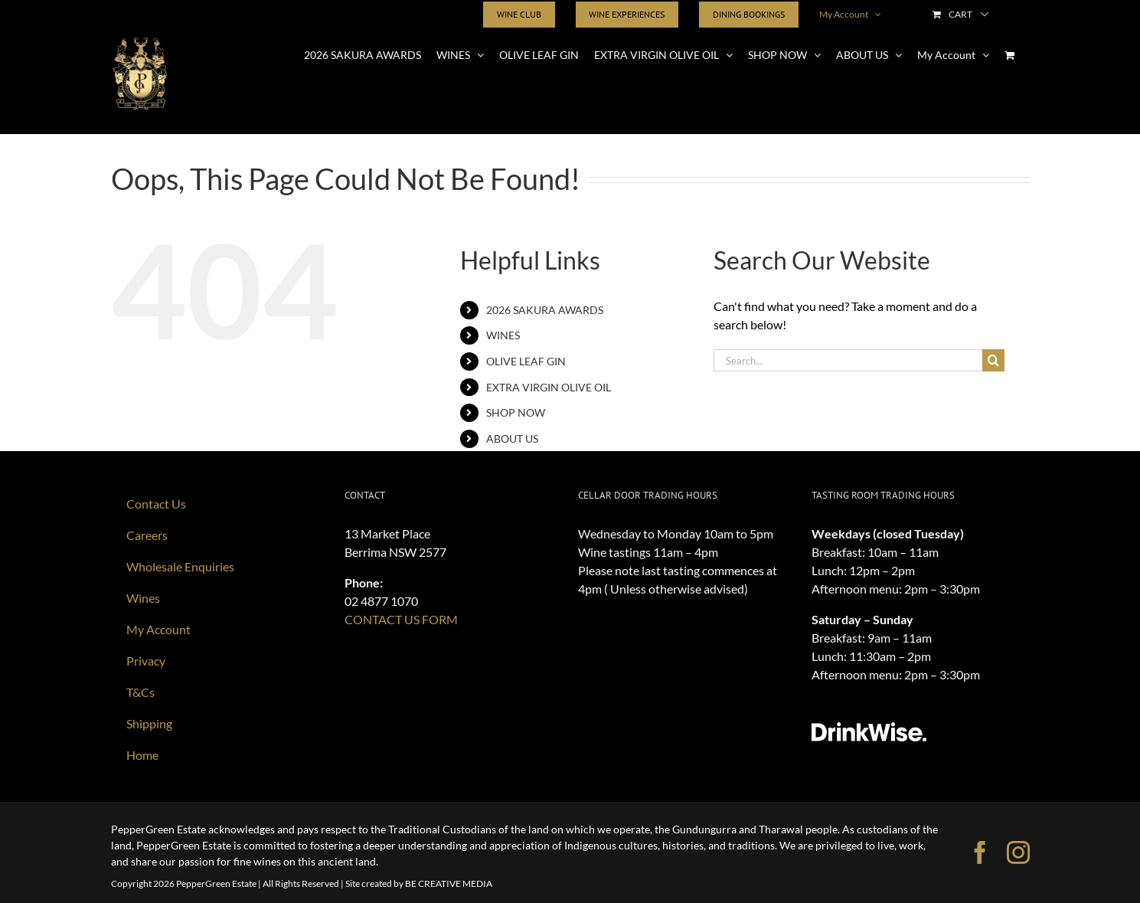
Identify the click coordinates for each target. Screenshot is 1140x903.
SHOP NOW (515, 412)
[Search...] (848, 360)
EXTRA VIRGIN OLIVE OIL (548, 387)
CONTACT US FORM (401, 619)
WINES (503, 335)
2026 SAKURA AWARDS (544, 309)
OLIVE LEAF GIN (526, 361)
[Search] (993, 360)
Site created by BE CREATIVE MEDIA (418, 883)
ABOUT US (512, 438)
